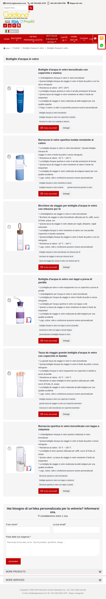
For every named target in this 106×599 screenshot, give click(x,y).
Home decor (74, 39)
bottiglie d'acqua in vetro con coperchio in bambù (57, 117)
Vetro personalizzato (33, 39)
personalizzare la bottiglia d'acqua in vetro (54, 334)
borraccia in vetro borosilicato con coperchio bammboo (59, 408)
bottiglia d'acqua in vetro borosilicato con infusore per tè (59, 252)
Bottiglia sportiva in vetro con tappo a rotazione (56, 480)
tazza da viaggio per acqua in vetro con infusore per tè (59, 261)
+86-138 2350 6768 (58, 3)
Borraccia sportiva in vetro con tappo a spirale (56, 485)
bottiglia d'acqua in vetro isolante (51, 187)
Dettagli (66, 128)
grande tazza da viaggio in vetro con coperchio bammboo (60, 403)
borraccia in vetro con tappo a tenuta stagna (55, 330)
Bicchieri (16, 39)
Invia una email (48, 127)
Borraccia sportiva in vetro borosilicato (53, 476)
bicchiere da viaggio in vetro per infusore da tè (56, 256)
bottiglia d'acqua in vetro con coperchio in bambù (57, 399)
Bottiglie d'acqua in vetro (52, 39)
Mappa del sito (76, 3)
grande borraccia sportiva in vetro (79, 187)
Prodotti (16, 48)
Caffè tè (64, 39)
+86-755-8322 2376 (38, 3)
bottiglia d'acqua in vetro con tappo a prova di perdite (58, 326)
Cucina (84, 39)
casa (7, 39)
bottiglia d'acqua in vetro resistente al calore (55, 183)
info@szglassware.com (16, 3)
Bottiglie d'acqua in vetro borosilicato (52, 113)
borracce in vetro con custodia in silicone (54, 122)
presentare (13, 561)
